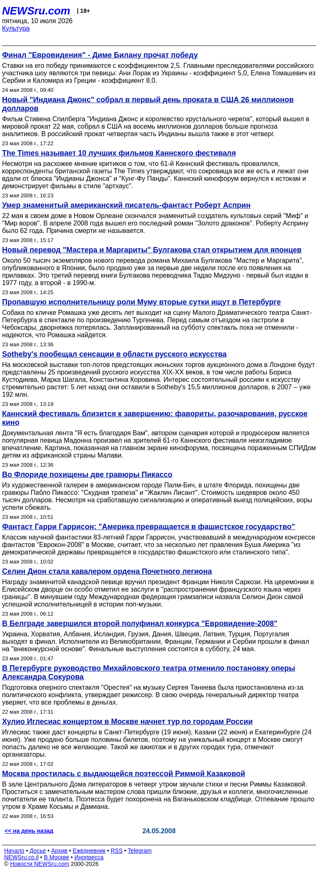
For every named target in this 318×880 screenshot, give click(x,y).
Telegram (140, 850)
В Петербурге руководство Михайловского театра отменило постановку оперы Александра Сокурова (148, 672)
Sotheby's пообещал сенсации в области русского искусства (114, 354)
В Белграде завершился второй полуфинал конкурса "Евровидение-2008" (139, 623)
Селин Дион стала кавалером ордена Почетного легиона (107, 571)
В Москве (56, 857)
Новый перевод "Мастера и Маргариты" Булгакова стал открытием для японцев (151, 250)
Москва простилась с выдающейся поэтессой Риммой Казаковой (123, 774)
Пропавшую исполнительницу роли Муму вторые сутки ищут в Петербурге (141, 302)
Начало (14, 850)
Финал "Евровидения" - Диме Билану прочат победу (100, 55)
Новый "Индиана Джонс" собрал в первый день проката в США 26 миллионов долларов (148, 104)
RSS (117, 850)
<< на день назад (29, 830)
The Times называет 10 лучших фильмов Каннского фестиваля (119, 153)
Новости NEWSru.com (39, 864)
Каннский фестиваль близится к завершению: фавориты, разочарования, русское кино (155, 418)
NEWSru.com (36, 11)
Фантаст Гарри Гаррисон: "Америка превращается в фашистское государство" (148, 527)
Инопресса (89, 857)
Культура (16, 28)
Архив (59, 850)
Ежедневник (89, 850)
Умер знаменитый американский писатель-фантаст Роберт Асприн (126, 205)
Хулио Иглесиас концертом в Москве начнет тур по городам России (127, 721)
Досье (37, 850)
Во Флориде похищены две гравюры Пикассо (87, 474)
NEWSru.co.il (21, 857)
